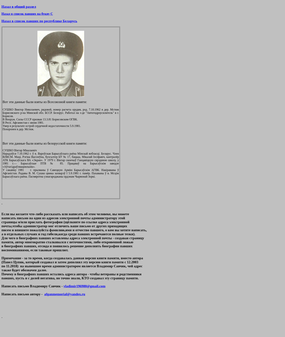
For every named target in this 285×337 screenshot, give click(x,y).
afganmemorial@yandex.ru (64, 294)
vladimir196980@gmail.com (84, 286)
